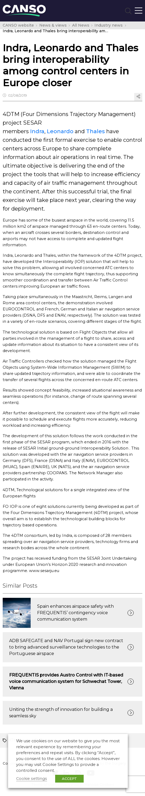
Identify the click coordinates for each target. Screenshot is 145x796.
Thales (95, 131)
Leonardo (60, 131)
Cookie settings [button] (31, 778)
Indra (37, 131)
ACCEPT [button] (69, 778)
